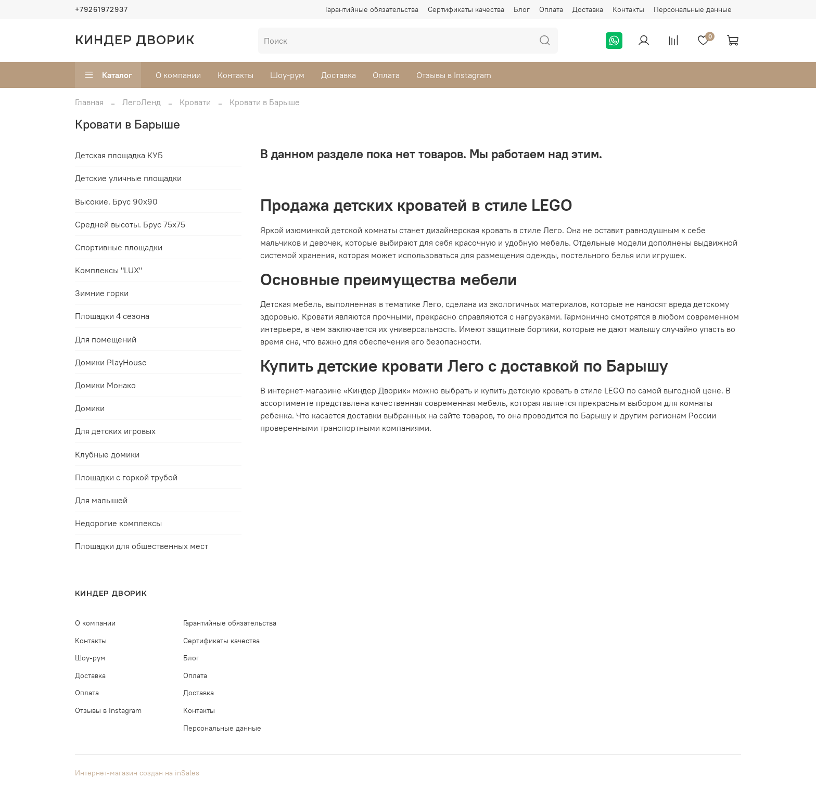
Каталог (108, 75)
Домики (90, 408)
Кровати (195, 102)
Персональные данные (693, 9)
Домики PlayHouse (111, 362)
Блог (522, 9)
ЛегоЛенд (141, 102)
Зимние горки (102, 293)
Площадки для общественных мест (141, 546)
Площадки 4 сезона (112, 316)
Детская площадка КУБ (119, 155)
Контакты (628, 9)
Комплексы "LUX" (108, 270)
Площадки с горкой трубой (126, 477)
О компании (178, 75)
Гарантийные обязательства (371, 9)
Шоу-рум (287, 75)
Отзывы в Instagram (453, 75)
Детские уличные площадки (128, 178)
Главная (89, 102)
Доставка (587, 9)
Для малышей (101, 500)
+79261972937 (101, 9)
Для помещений (105, 339)
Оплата (551, 9)
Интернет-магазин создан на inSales (137, 772)
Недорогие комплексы (118, 523)
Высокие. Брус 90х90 (116, 201)
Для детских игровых (115, 431)
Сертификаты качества (466, 9)
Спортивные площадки (118, 247)
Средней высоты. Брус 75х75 (130, 224)
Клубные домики (107, 454)
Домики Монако (105, 385)
